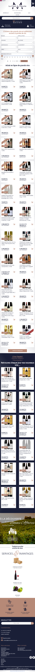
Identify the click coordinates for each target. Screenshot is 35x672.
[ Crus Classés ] (17, 356)
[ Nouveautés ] (17, 360)
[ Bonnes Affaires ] (17, 358)
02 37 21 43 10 (7, 638)
